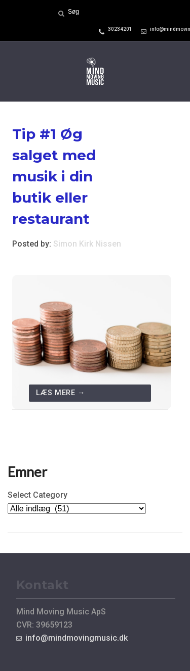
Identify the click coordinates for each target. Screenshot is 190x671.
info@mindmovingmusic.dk (76, 638)
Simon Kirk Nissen (87, 244)
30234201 (120, 29)
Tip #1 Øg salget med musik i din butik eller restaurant (54, 176)
